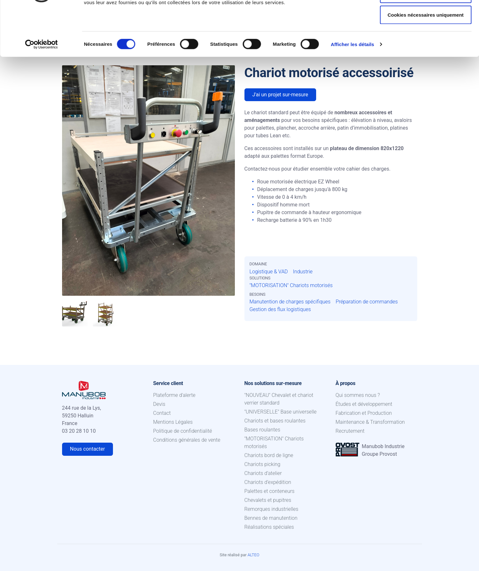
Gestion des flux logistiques (280, 309)
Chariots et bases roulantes (275, 421)
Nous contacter (87, 449)
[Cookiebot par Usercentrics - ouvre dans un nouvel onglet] (41, 88)
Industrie (303, 272)
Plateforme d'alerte (174, 395)
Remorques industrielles (271, 509)
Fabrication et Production (364, 413)
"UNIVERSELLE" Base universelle (280, 412)
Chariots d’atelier (263, 473)
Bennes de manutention (271, 518)
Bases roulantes (262, 430)
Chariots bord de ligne (268, 455)
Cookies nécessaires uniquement (425, 58)
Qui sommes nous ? (358, 395)
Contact (162, 413)
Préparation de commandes (367, 302)
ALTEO (253, 554)
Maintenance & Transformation (370, 422)
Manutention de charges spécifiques (290, 302)
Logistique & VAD (269, 272)
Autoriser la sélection (425, 38)
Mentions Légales (173, 422)
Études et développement (364, 404)
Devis (159, 404)
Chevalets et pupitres (267, 500)
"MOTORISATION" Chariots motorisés (291, 285)
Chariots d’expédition (267, 482)
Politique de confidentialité (182, 431)
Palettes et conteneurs (269, 491)
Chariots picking (262, 464)
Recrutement (350, 431)
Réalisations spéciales (269, 527)
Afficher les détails (352, 88)
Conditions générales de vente (186, 440)
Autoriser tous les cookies (425, 17)
